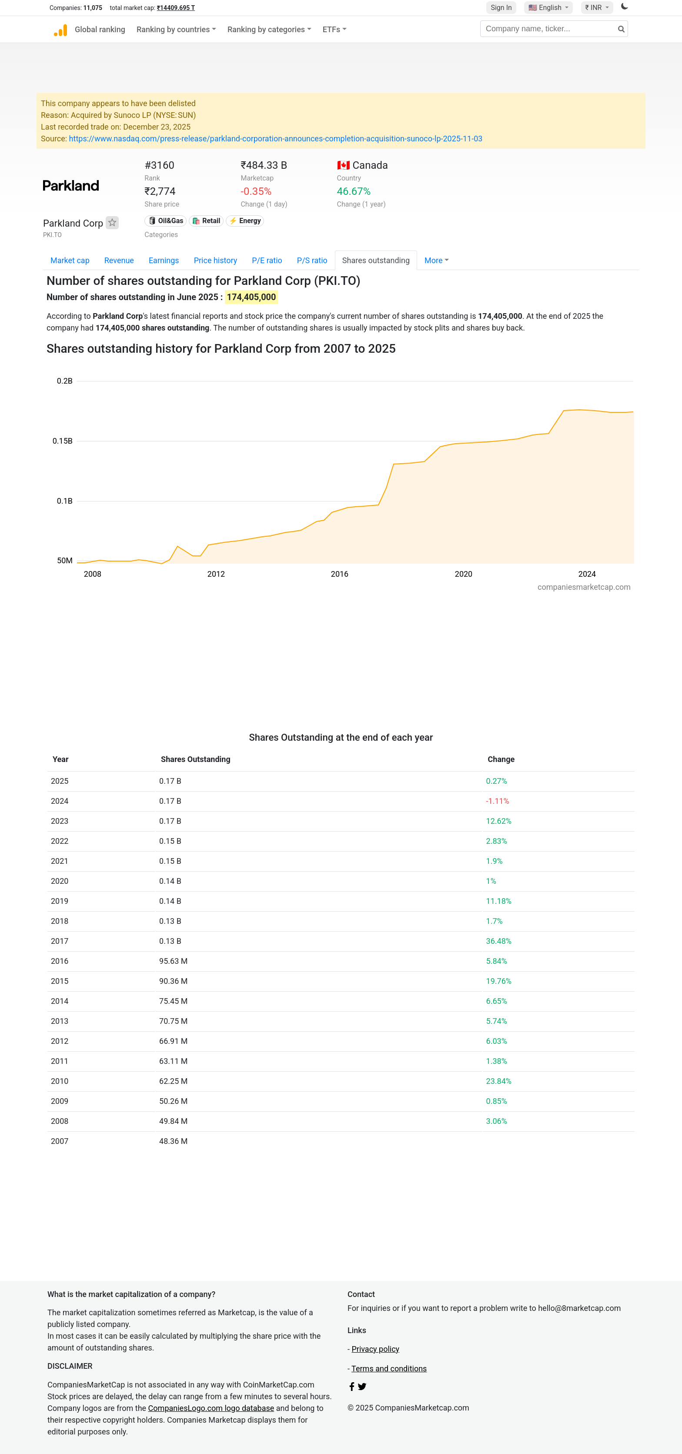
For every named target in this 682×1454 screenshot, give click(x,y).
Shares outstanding (376, 260)
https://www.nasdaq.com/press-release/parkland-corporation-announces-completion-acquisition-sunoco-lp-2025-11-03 (276, 138)
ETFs (332, 29)
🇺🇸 (545, 7)
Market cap (70, 260)
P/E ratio (267, 260)
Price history (215, 260)
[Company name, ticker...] (554, 28)
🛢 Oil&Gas (166, 221)
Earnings (164, 260)
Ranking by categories (266, 29)
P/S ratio (312, 260)
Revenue (119, 260)
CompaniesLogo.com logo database (211, 1408)
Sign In (501, 7)
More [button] (433, 260)
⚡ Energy (245, 221)
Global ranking (100, 29)
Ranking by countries (173, 29)
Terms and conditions (389, 1368)
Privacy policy (375, 1349)
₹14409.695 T (176, 7)
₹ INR (594, 7)
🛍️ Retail (206, 221)
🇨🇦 (362, 165)
